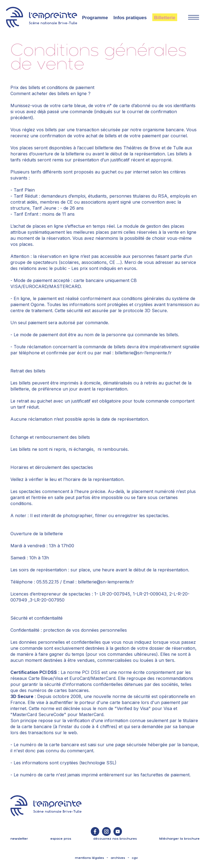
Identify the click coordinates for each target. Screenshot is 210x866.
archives (118, 858)
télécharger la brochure (179, 838)
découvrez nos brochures (115, 838)
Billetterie (164, 17)
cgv (135, 858)
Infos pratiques (130, 17)
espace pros (60, 838)
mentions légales (89, 858)
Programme (95, 17)
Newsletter (19, 838)
